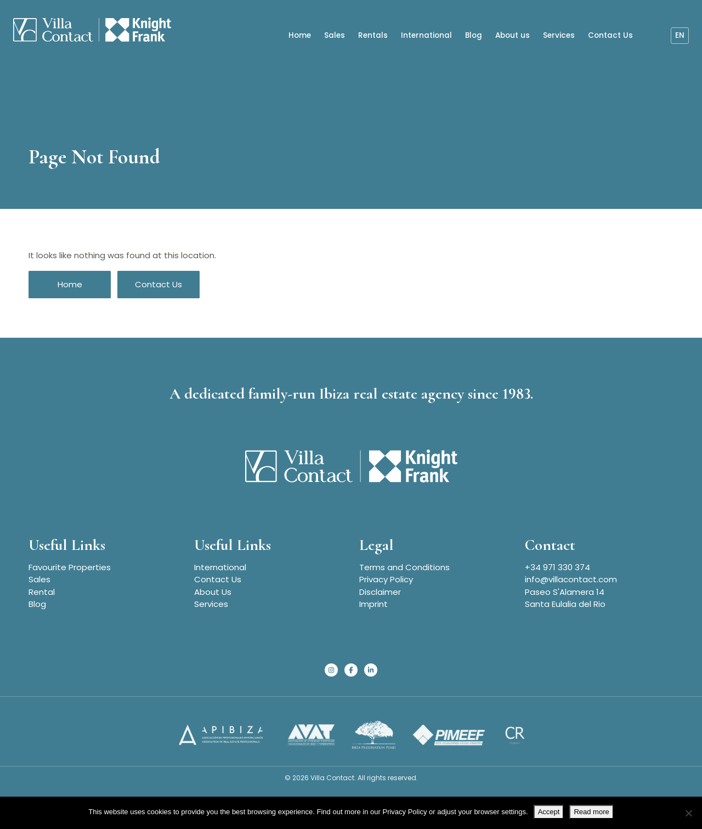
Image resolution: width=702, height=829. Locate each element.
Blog (473, 34)
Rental (42, 592)
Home (299, 34)
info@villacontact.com (571, 579)
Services (559, 34)
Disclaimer (380, 592)
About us (512, 34)
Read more (591, 812)
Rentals (373, 34)
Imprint (373, 604)
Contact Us (610, 34)
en (679, 34)
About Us (212, 592)
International (426, 34)
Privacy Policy (386, 579)
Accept (549, 812)
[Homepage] (87, 29)
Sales (334, 34)
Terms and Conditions (404, 567)
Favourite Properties (70, 567)
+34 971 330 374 (557, 567)
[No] (688, 813)
